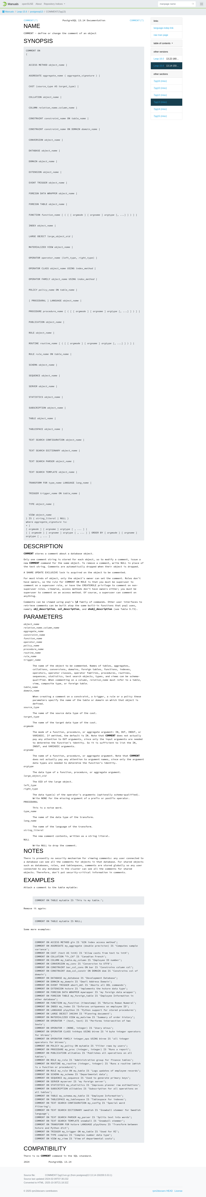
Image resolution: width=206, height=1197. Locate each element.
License (178, 1191)
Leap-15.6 (22, 11)
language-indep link (164, 28)
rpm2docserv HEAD (162, 1191)
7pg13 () (160, 102)
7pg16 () (160, 81)
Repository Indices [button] (53, 4)
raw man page (161, 35)
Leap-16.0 (159, 59)
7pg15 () (160, 116)
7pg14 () (160, 109)
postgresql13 (36, 11)
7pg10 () (160, 88)
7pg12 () (160, 95)
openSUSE (27, 4)
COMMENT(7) (31, 20)
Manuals (8, 11)
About (39, 4)
